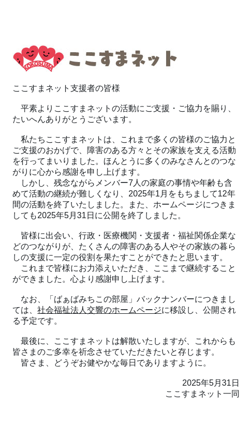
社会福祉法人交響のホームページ (99, 310)
